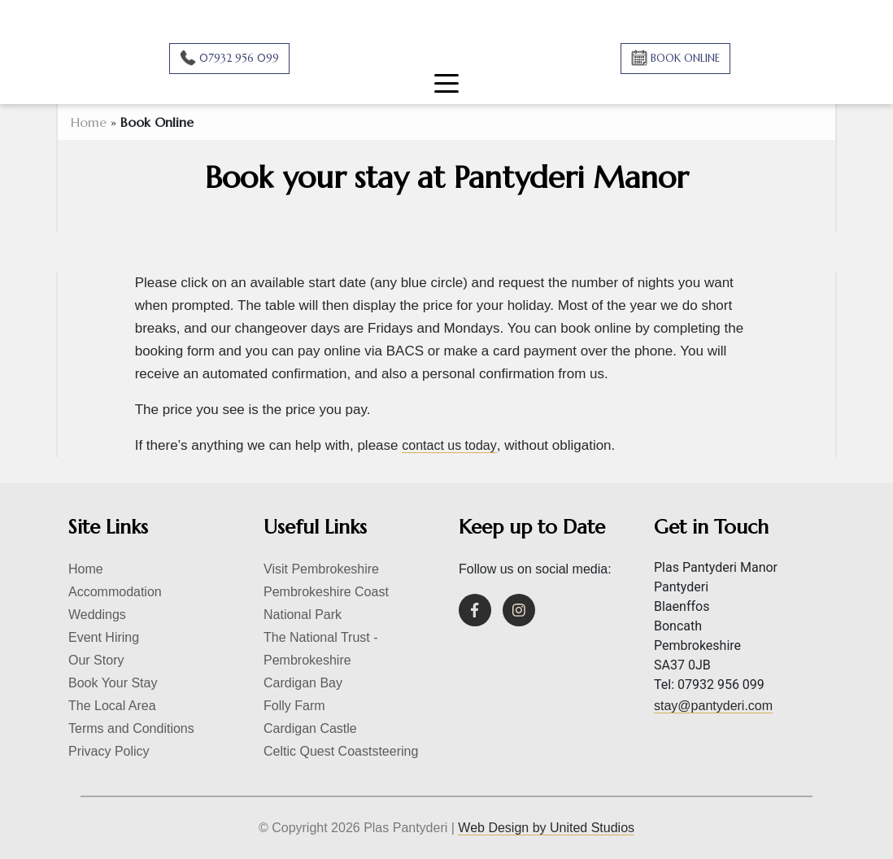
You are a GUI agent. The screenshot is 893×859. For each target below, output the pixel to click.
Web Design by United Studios (546, 828)
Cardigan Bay (303, 683)
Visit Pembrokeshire (321, 569)
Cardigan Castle (310, 728)
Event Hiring (103, 637)
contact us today (449, 445)
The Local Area (112, 706)
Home (89, 122)
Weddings (97, 614)
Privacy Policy (109, 751)
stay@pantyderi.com (713, 706)
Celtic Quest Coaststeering (341, 751)
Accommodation (115, 592)
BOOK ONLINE (683, 58)
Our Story (96, 660)
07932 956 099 (237, 58)
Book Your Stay (112, 683)
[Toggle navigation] (446, 78)
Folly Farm (294, 706)
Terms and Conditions (131, 728)
